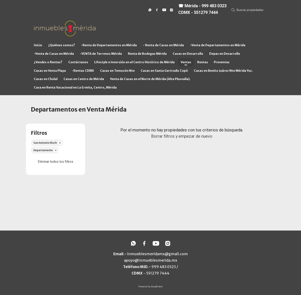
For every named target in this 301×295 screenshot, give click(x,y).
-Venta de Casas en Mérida (54, 54)
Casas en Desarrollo (188, 54)
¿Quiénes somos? (61, 45)
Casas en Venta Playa (50, 71)
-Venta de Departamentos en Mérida (217, 45)
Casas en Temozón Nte (117, 71)
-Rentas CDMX (83, 71)
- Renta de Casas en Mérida (163, 45)
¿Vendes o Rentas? (48, 62)
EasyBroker (157, 286)
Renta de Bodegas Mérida (147, 54)
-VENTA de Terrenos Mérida (101, 54)
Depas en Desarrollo (224, 54)
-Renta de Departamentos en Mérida (109, 45)
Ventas (186, 62)
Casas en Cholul (46, 79)
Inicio (38, 45)
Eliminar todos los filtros (55, 162)
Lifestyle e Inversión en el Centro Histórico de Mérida (134, 62)
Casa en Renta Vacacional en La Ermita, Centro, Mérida (75, 87)
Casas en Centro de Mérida (84, 79)
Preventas (222, 62)
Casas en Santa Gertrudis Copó (164, 71)
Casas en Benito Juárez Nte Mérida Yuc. (223, 71)
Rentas (202, 62)
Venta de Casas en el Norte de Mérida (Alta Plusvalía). (150, 79)
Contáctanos (78, 62)
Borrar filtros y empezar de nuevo (181, 136)
